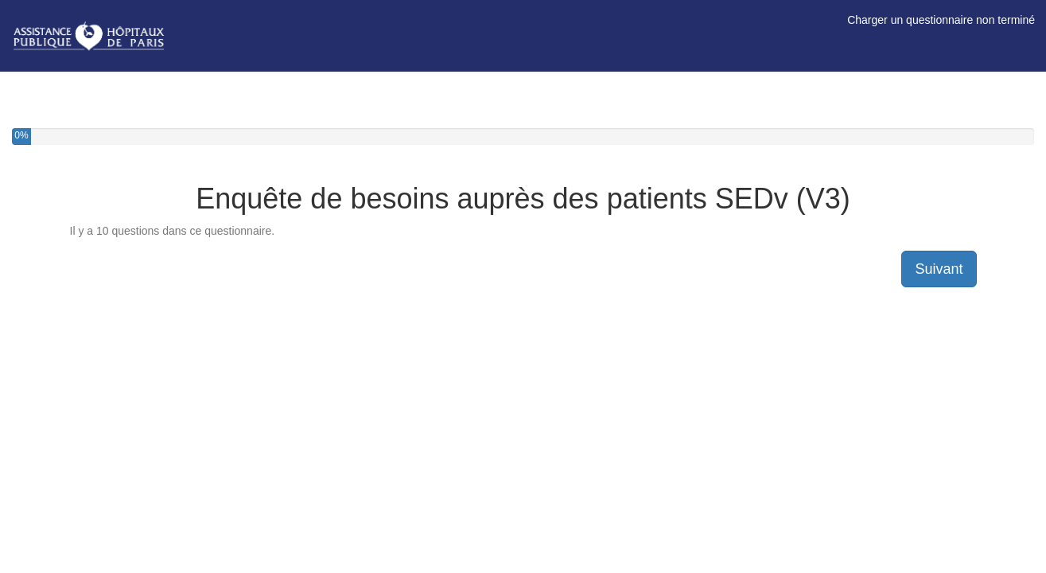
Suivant (938, 269)
